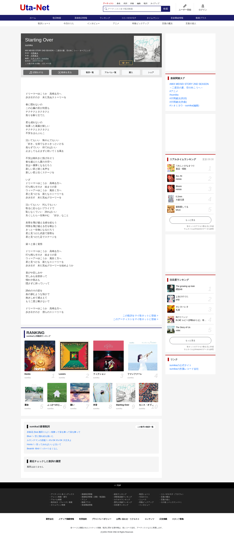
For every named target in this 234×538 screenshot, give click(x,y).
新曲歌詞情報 (81, 18)
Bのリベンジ (182, 317)
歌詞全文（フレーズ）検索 (61, 502)
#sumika (174, 94)
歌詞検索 (57, 18)
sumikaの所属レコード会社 (184, 369)
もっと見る (190, 220)
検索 (165, 8)
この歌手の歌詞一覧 (145, 427)
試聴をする (36, 72)
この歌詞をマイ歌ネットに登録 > (140, 315)
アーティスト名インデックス (62, 494)
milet (178, 330)
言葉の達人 (191, 23)
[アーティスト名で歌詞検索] (132, 9)
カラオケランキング (122, 499)
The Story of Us (183, 327)
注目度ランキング (121, 505)
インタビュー (93, 23)
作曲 (132, 3)
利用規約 (83, 519)
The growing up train (185, 286)
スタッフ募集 (178, 519)
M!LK (178, 210)
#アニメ (174, 91)
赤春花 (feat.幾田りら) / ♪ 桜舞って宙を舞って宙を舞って (53, 432)
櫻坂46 (179, 289)
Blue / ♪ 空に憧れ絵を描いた (40, 436)
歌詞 (145, 3)
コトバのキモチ (129, 18)
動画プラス (201, 18)
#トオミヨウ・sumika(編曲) (184, 105)
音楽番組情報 (177, 18)
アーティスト (108, 3)
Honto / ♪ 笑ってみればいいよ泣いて (44, 444)
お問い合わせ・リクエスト (128, 519)
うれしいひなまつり (185, 165)
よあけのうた (182, 296)
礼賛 (178, 310)
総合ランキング (120, 494)
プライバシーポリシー (101, 519)
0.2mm (179, 196)
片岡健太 (34, 53)
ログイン (203, 9)
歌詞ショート (44, 23)
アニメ (116, 23)
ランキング (105, 18)
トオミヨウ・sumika (40, 58)
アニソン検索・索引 (59, 497)
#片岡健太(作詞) (178, 98)
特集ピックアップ (140, 23)
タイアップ (154, 3)
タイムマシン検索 (58, 505)
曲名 (118, 3)
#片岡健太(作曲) (178, 102)
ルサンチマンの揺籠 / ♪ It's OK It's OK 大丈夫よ (49, 440)
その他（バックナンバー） (171, 502)
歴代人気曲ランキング (123, 502)
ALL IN (179, 176)
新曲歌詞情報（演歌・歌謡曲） (94, 497)
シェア (151, 72)
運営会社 (50, 519)
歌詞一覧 (90, 72)
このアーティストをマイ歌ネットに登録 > (135, 319)
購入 (131, 72)
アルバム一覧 (110, 72)
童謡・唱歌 (181, 169)
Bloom (179, 186)
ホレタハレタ (182, 307)
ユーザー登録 (185, 9)
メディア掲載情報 (66, 519)
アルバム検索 (56, 499)
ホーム (33, 18)
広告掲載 (163, 519)
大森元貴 (180, 199)
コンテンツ (149, 519)
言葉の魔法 (167, 23)
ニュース (142, 499)
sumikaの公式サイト (180, 365)
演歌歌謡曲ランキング (123, 497)
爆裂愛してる (182, 207)
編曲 (139, 3)
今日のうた (69, 23)
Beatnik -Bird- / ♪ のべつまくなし (42, 448)
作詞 (125, 3)
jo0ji (178, 299)
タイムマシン (153, 18)
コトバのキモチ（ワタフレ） (172, 494)
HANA (179, 179)
